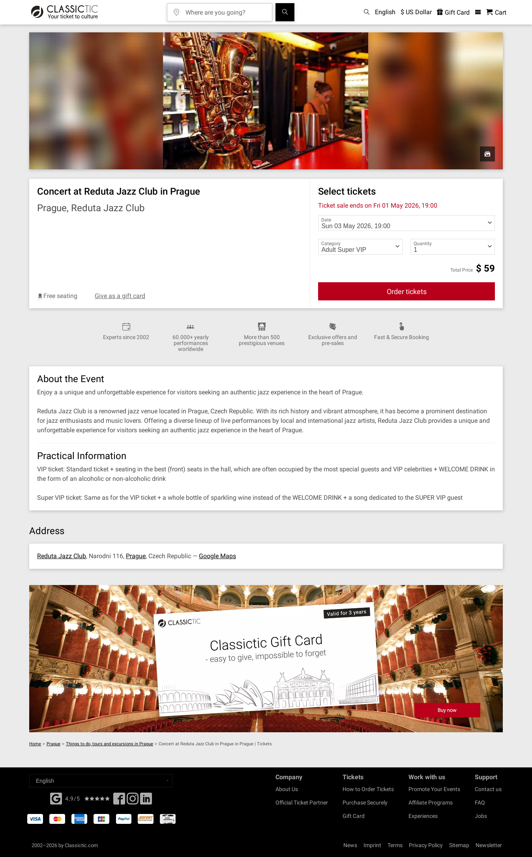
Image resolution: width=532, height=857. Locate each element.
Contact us (488, 789)
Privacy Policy (426, 845)
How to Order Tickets (368, 789)
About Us (286, 789)
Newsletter (489, 845)
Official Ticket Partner (301, 802)
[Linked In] (146, 801)
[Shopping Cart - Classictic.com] (496, 12)
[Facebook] (56, 798)
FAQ (480, 802)
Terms (395, 845)
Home (35, 743)
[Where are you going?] (225, 10)
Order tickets (407, 291)
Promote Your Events (434, 789)
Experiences (423, 816)
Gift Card (354, 816)
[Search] (284, 12)
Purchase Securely (365, 802)
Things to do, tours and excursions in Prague (109, 743)
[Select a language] (100, 781)
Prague (136, 556)
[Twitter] (133, 801)
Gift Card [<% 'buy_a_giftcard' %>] (453, 12)
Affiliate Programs (430, 802)
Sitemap (459, 845)
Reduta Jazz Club (61, 556)
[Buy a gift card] (266, 658)
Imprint (372, 845)
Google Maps (217, 556)
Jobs (481, 816)
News (350, 845)
